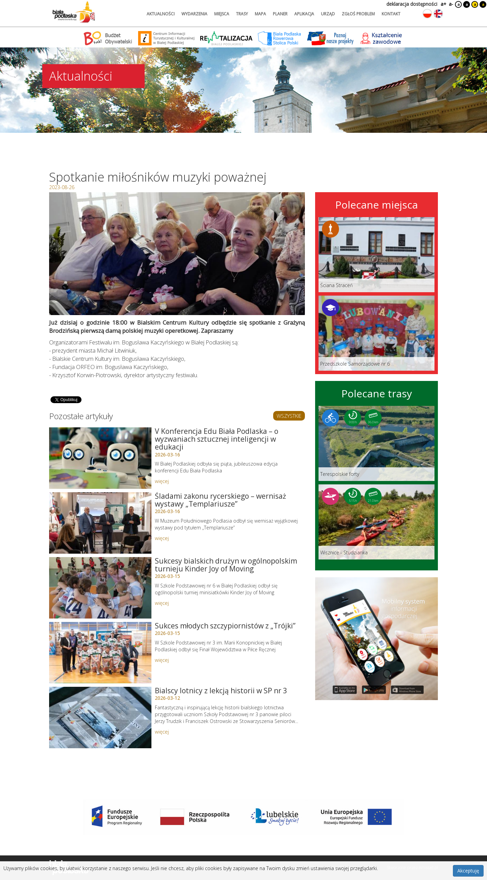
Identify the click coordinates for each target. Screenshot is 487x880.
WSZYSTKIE (289, 415)
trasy (242, 14)
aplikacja (304, 14)
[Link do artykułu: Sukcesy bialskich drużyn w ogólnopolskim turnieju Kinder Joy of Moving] (100, 588)
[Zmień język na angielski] (438, 13)
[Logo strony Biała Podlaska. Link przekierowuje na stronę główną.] (74, 12)
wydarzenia (194, 14)
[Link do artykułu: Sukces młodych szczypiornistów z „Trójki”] (100, 652)
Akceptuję (468, 870)
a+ (443, 4)
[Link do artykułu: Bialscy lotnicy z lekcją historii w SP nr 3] (100, 717)
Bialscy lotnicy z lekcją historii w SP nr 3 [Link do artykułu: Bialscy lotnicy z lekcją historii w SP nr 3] (221, 690)
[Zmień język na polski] (427, 13)
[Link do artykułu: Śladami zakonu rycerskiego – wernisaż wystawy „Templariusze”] (100, 523)
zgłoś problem (358, 14)
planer (280, 14)
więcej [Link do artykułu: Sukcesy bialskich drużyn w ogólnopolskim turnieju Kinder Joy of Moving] (162, 602)
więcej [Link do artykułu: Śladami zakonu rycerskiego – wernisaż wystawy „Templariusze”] (162, 538)
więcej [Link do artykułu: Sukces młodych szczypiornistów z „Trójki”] (162, 659)
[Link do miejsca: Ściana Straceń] (376, 254)
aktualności (161, 14)
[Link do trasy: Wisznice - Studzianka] (376, 521)
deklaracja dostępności (411, 4)
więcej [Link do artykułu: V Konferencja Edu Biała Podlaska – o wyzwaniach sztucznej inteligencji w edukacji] (162, 481)
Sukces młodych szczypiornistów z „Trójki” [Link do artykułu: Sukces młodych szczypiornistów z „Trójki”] (225, 625)
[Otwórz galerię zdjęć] (177, 253)
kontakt (391, 14)
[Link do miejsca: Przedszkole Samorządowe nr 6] (376, 333)
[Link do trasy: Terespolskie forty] (376, 443)
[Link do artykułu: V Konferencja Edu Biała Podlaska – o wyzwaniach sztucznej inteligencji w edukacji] (100, 458)
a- (451, 4)
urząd (328, 14)
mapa (260, 14)
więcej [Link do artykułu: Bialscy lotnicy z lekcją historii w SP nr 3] (162, 731)
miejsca (221, 14)
